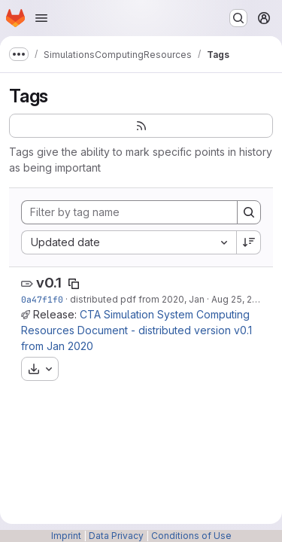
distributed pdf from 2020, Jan (137, 299)
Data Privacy (116, 535)
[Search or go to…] (238, 18)
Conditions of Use (191, 535)
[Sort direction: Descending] (249, 242)
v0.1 (49, 282)
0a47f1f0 (42, 299)
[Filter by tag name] (129, 212)
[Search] (249, 212)
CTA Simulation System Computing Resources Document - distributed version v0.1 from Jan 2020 (136, 330)
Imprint (66, 535)
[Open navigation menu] (41, 18)
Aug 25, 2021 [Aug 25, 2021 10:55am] (239, 299)
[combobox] (128, 242)
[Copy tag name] (74, 284)
